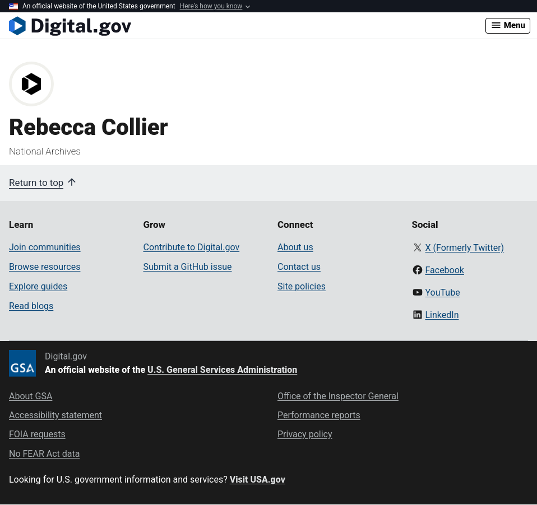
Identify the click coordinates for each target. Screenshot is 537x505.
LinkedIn (442, 315)
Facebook (444, 270)
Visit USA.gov (257, 479)
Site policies (301, 286)
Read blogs (31, 306)
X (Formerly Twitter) (464, 247)
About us (295, 247)
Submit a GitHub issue (187, 266)
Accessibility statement (55, 415)
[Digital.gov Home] (247, 26)
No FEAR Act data (44, 453)
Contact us (299, 266)
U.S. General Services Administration (222, 369)
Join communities (45, 247)
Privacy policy (304, 434)
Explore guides (38, 286)
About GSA (30, 396)
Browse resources (44, 266)
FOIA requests (37, 434)
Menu (507, 25)
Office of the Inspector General (338, 396)
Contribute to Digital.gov (191, 247)
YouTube (442, 292)
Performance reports (318, 415)
